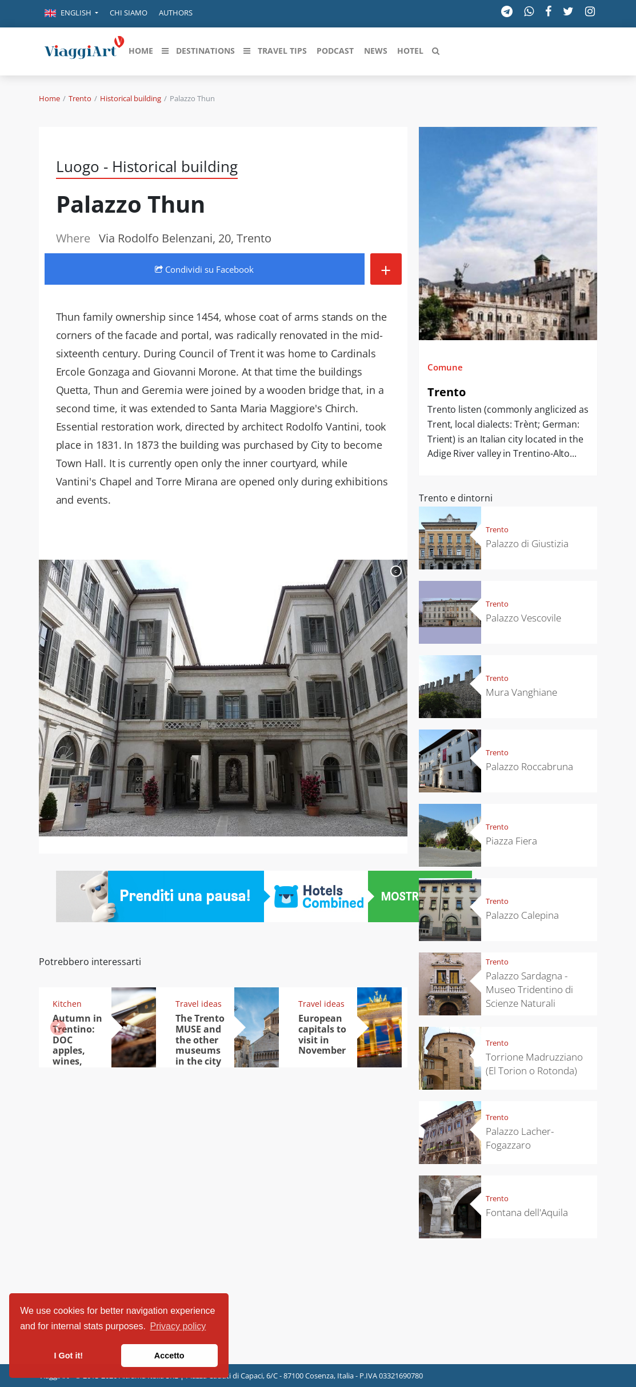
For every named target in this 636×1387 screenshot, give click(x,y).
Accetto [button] (169, 1355)
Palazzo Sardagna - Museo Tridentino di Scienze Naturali (529, 989)
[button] (71, 14)
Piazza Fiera (511, 840)
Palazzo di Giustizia (527, 543)
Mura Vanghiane (521, 692)
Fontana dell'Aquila (527, 1212)
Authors (176, 12)
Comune (445, 367)
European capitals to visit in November (322, 1034)
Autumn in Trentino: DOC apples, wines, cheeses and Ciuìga (77, 1050)
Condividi (204, 269)
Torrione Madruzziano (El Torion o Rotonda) (534, 1063)
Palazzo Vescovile (523, 617)
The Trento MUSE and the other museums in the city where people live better (200, 1056)
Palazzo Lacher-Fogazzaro (520, 1138)
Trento (80, 98)
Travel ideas (198, 1003)
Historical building (130, 98)
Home (49, 98)
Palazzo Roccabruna (529, 766)
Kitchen (67, 1003)
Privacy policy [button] (178, 1326)
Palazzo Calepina (522, 915)
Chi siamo (128, 12)
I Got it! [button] (68, 1355)
